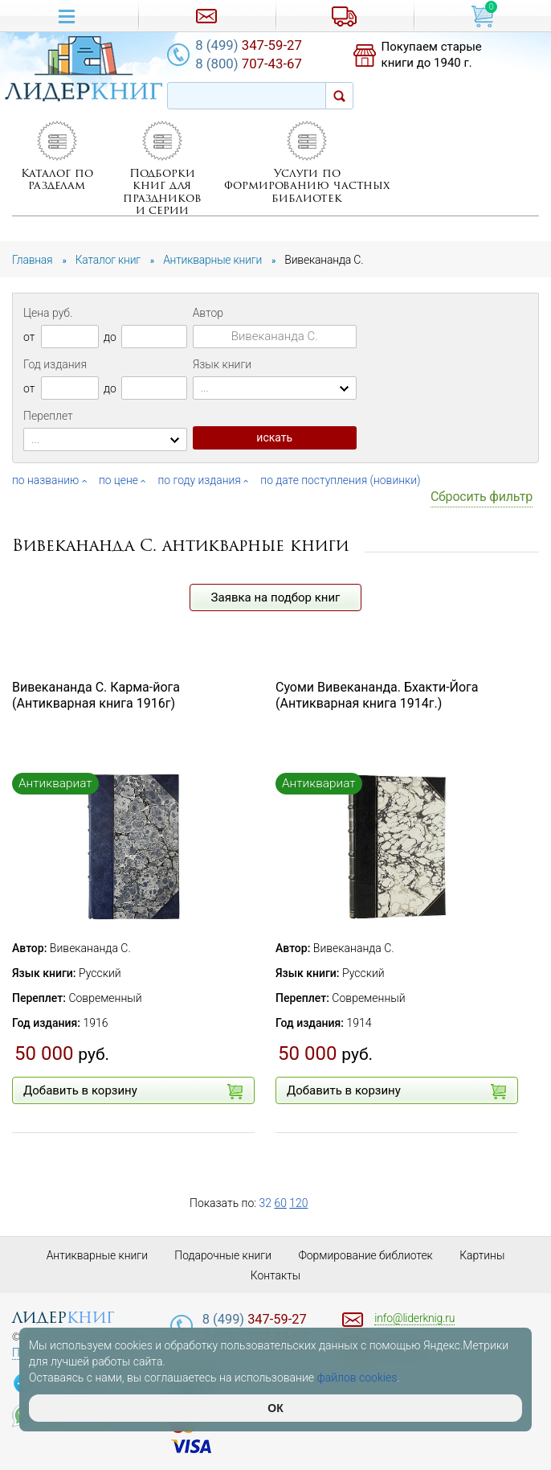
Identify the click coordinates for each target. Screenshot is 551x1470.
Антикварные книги (96, 1255)
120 (299, 1203)
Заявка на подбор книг (276, 597)
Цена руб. (47, 312)
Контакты (276, 1275)
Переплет (48, 415)
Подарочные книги (223, 1255)
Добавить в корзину (133, 1091)
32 (265, 1203)
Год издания (55, 364)
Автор (208, 312)
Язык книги (222, 364)
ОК (275, 1408)
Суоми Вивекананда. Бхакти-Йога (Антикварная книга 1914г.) (377, 696)
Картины (484, 1255)
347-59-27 (252, 45)
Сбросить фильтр (482, 496)
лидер (63, 1317)
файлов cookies (357, 1377)
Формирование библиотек (367, 1255)
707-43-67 (252, 64)
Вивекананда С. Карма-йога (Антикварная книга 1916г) (96, 696)
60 (281, 1203)
